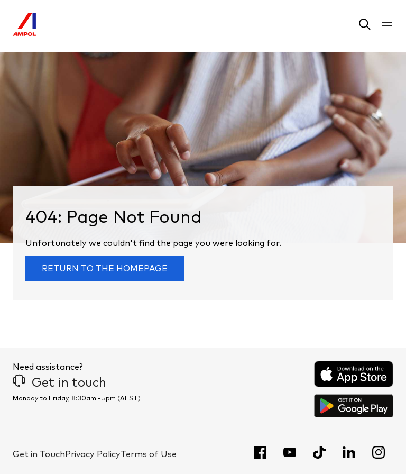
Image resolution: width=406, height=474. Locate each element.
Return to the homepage (105, 269)
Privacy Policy (93, 454)
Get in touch (59, 383)
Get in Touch (39, 454)
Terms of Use (149, 454)
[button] (364, 26)
